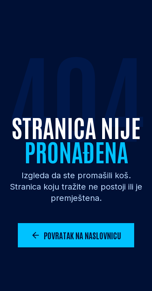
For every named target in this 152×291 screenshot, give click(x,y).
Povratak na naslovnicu (76, 235)
